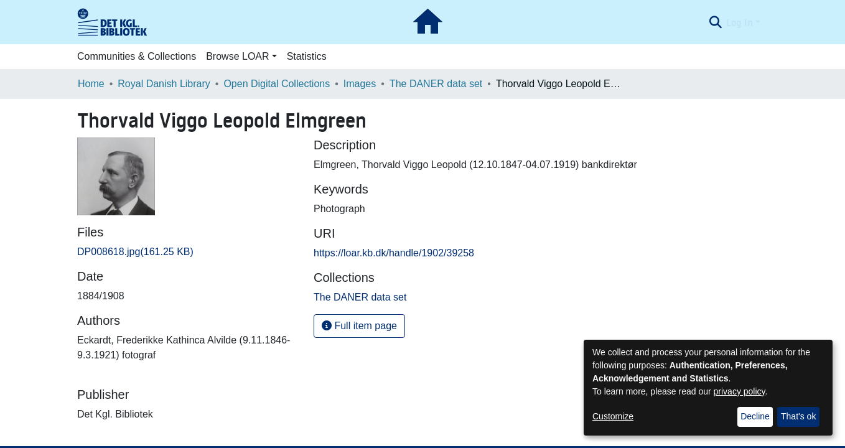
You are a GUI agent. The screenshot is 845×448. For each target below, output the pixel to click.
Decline (755, 416)
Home (91, 83)
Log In (739, 22)
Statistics (307, 56)
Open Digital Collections (276, 83)
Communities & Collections (136, 56)
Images (359, 83)
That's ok (798, 416)
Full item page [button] (359, 325)
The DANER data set (436, 83)
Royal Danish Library (164, 83)
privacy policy (739, 391)
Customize (612, 416)
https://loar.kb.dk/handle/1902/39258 (394, 253)
